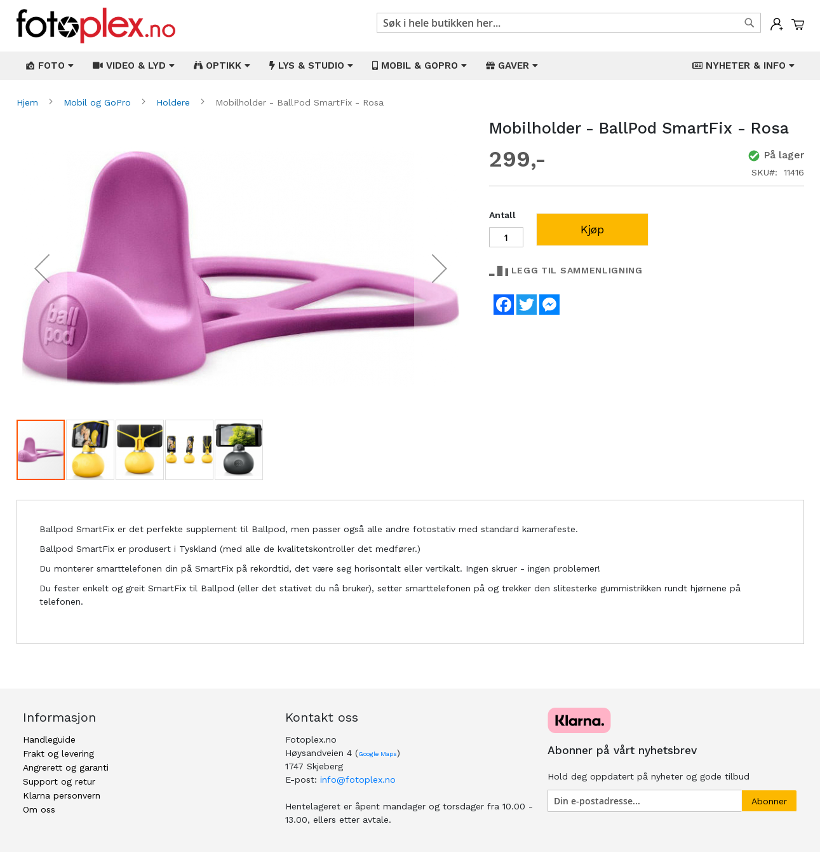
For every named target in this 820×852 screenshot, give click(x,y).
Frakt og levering (58, 753)
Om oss (39, 809)
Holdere (174, 102)
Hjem (29, 102)
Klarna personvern (61, 795)
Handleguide (49, 739)
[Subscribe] (769, 801)
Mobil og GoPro (99, 102)
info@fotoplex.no (358, 779)
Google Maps (377, 753)
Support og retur (59, 781)
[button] (42, 268)
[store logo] (96, 26)
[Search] (749, 23)
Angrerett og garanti (66, 767)
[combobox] (569, 23)
